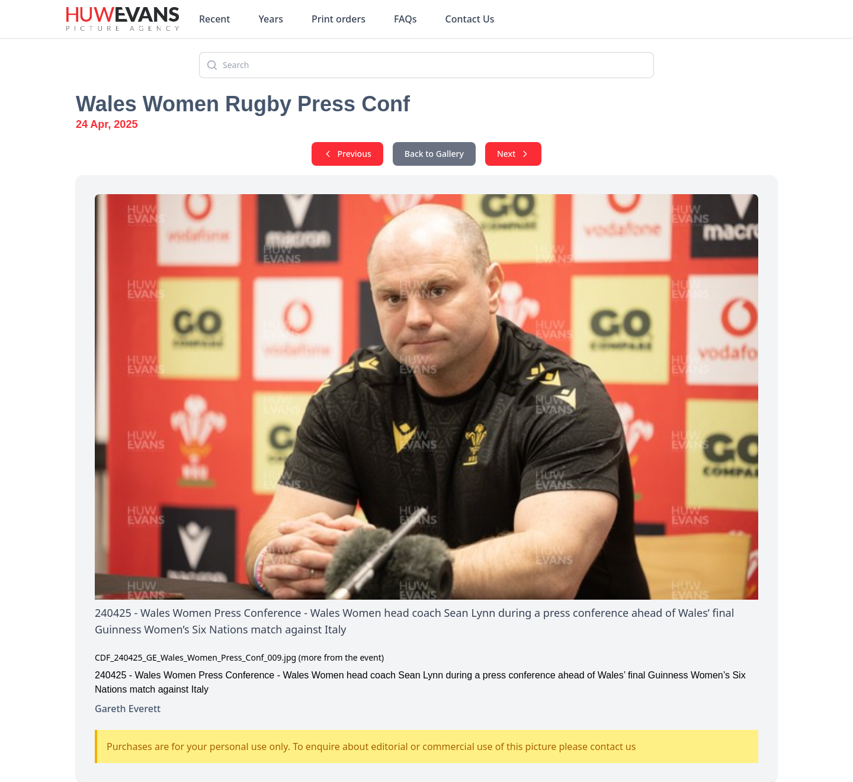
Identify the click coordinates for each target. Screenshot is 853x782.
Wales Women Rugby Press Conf (243, 104)
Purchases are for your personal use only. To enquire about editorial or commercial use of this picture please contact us (371, 746)
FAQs (405, 18)
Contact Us (470, 18)
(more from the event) (341, 657)
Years (271, 18)
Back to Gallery (434, 153)
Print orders (338, 18)
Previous (347, 153)
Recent (214, 18)
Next (513, 153)
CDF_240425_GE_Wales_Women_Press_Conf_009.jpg (195, 657)
